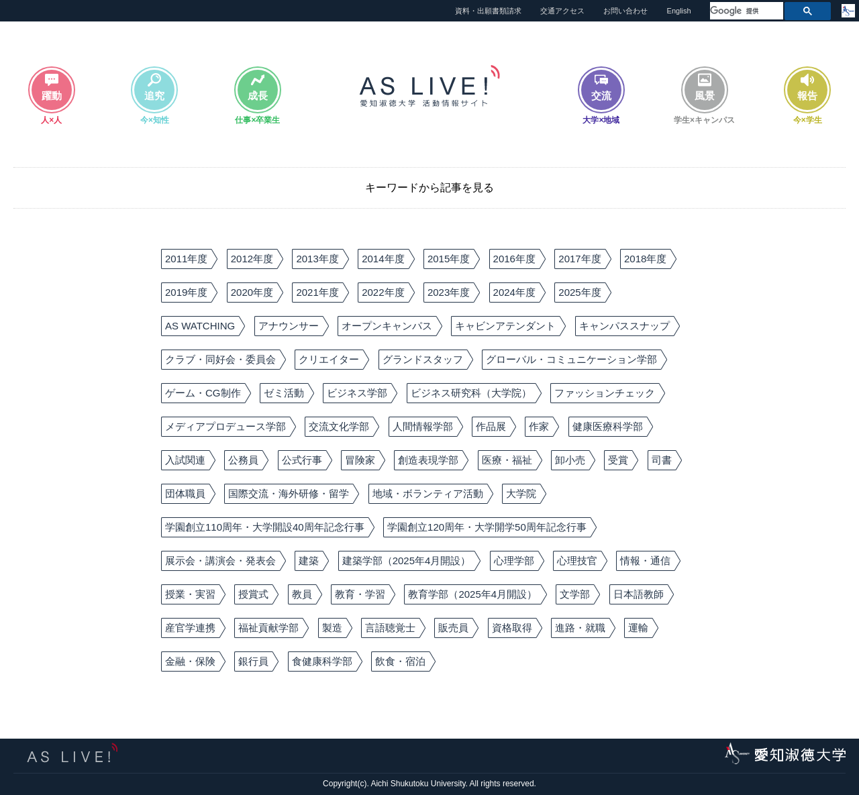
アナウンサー (288, 325)
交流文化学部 (339, 426)
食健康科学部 (322, 661)
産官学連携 (190, 627)
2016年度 (514, 258)
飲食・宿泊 (400, 661)
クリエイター (329, 359)
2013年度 (317, 258)
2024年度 (514, 292)
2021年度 (317, 292)
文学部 (575, 594)
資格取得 (512, 627)
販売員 (453, 627)
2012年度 (252, 258)
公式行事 (302, 460)
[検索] (745, 11)
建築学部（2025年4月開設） (406, 560)
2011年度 (186, 258)
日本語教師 (638, 594)
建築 (309, 560)
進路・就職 (580, 627)
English (679, 11)
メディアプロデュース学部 (225, 426)
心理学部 (514, 560)
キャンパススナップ (624, 325)
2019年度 (186, 292)
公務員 (243, 460)
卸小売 (570, 460)
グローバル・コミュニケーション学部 (571, 359)
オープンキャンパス (387, 325)
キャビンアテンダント (505, 325)
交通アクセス (562, 11)
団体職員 (185, 493)
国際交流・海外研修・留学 (288, 493)
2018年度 (645, 258)
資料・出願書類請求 (488, 11)
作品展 (491, 426)
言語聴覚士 (390, 627)
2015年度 (448, 258)
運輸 (638, 627)
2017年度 (579, 258)
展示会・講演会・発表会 (220, 560)
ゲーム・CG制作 (203, 393)
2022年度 (383, 292)
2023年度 (448, 292)
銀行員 (253, 661)
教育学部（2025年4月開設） (472, 594)
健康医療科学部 (607, 426)
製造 (332, 627)
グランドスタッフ (423, 359)
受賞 (618, 460)
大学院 (521, 493)
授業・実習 (190, 594)
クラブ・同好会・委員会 (220, 359)
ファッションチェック (604, 393)
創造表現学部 (428, 460)
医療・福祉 (507, 460)
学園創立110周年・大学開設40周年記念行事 (264, 527)
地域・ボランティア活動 (427, 493)
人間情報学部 (423, 426)
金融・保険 (190, 661)
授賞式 (253, 594)
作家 (539, 426)
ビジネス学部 (357, 393)
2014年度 (383, 258)
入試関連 (185, 460)
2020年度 (252, 292)
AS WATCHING (200, 325)
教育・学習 (360, 594)
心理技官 (577, 560)
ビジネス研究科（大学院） (471, 393)
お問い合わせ (625, 11)
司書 (662, 460)
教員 (302, 594)
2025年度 (579, 292)
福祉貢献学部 (268, 627)
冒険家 (360, 460)
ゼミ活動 (284, 393)
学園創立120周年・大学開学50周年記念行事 (487, 527)
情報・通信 (645, 560)
